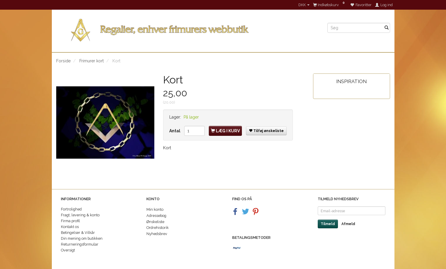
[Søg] (387, 28)
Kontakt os (70, 227)
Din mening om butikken (81, 238)
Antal (175, 130)
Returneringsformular (79, 244)
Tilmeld (328, 224)
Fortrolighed (71, 209)
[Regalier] (187, 28)
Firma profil (70, 221)
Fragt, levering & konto (80, 215)
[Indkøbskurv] (329, 5)
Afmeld (348, 224)
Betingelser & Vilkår (78, 232)
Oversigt (68, 250)
